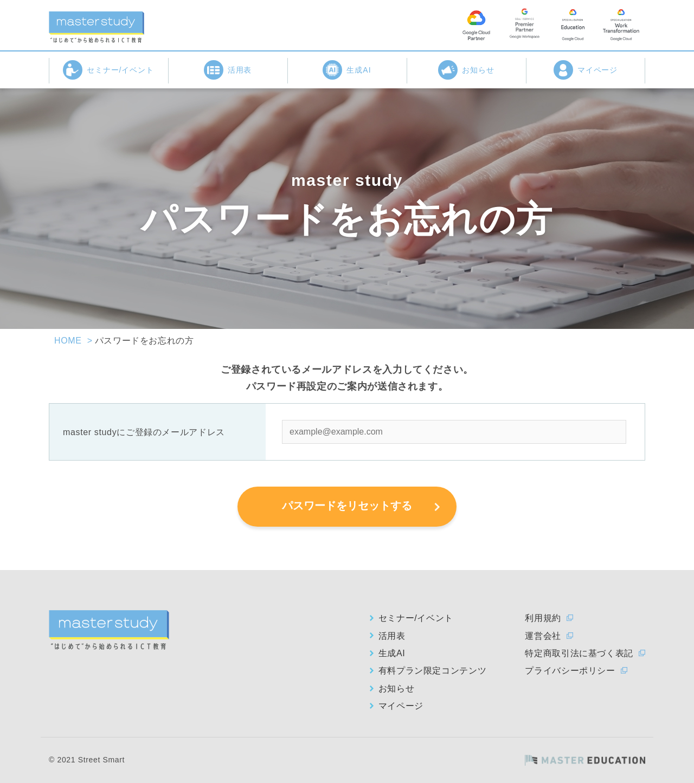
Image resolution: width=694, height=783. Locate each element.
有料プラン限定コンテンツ (432, 670)
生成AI (347, 70)
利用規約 (543, 618)
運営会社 (543, 635)
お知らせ (466, 70)
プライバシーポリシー (570, 670)
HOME (68, 340)
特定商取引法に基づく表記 (579, 653)
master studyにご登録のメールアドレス (144, 432)
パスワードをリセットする (347, 506)
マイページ (586, 70)
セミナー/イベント (109, 70)
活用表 (228, 70)
